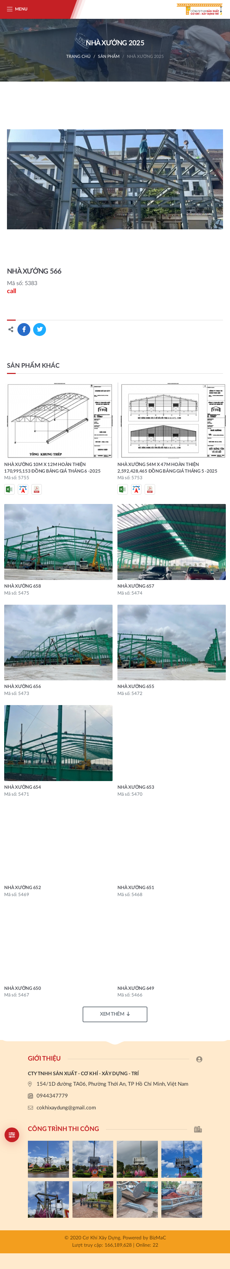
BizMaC (158, 1238)
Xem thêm (115, 1014)
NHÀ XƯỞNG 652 (22, 888)
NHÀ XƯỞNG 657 (135, 586)
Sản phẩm (109, 56)
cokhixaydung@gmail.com (66, 1107)
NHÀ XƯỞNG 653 (135, 787)
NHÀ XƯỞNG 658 (22, 586)
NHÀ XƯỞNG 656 (22, 687)
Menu (21, 9)
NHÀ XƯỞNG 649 (135, 988)
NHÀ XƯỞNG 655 (135, 687)
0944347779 (52, 1096)
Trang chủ (78, 56)
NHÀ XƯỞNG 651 (135, 888)
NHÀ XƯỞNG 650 (22, 988)
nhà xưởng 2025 (145, 56)
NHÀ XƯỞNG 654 (22, 787)
